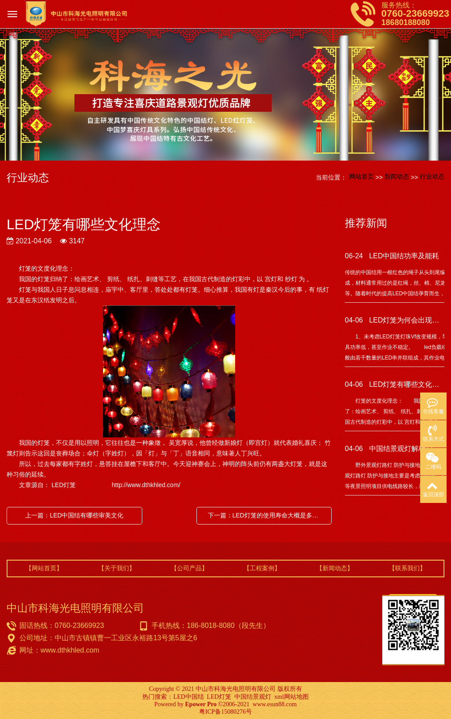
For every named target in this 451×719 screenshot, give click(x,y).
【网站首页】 (44, 568)
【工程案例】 (262, 568)
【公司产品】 (189, 568)
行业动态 (432, 176)
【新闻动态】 (334, 568)
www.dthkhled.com (70, 650)
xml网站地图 (291, 696)
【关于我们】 (116, 568)
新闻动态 (396, 176)
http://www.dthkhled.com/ (146, 484)
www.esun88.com (275, 704)
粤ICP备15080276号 (225, 711)
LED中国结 (188, 696)
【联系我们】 (407, 568)
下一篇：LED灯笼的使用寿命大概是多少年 (266, 515)
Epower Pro (200, 704)
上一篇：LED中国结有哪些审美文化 (74, 515)
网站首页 (361, 176)
